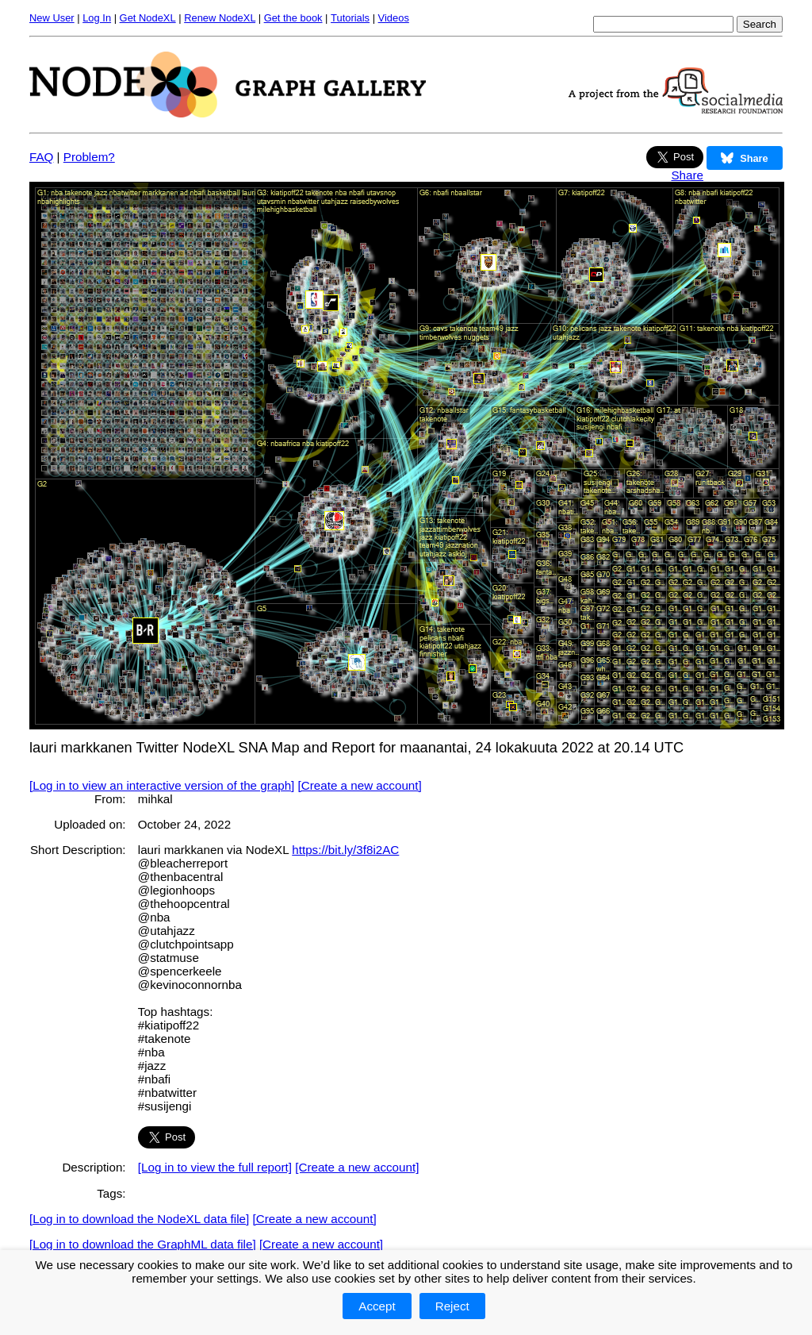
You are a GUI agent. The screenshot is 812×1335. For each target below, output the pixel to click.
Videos (393, 18)
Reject (452, 1306)
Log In (96, 18)
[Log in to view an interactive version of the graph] (161, 785)
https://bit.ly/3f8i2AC (345, 849)
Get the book (293, 18)
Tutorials (350, 18)
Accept (376, 1306)
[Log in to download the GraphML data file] (142, 1244)
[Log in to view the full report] (215, 1167)
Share (687, 175)
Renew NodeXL (219, 18)
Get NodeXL (148, 18)
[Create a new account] (360, 785)
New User (52, 18)
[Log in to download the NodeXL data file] (139, 1218)
